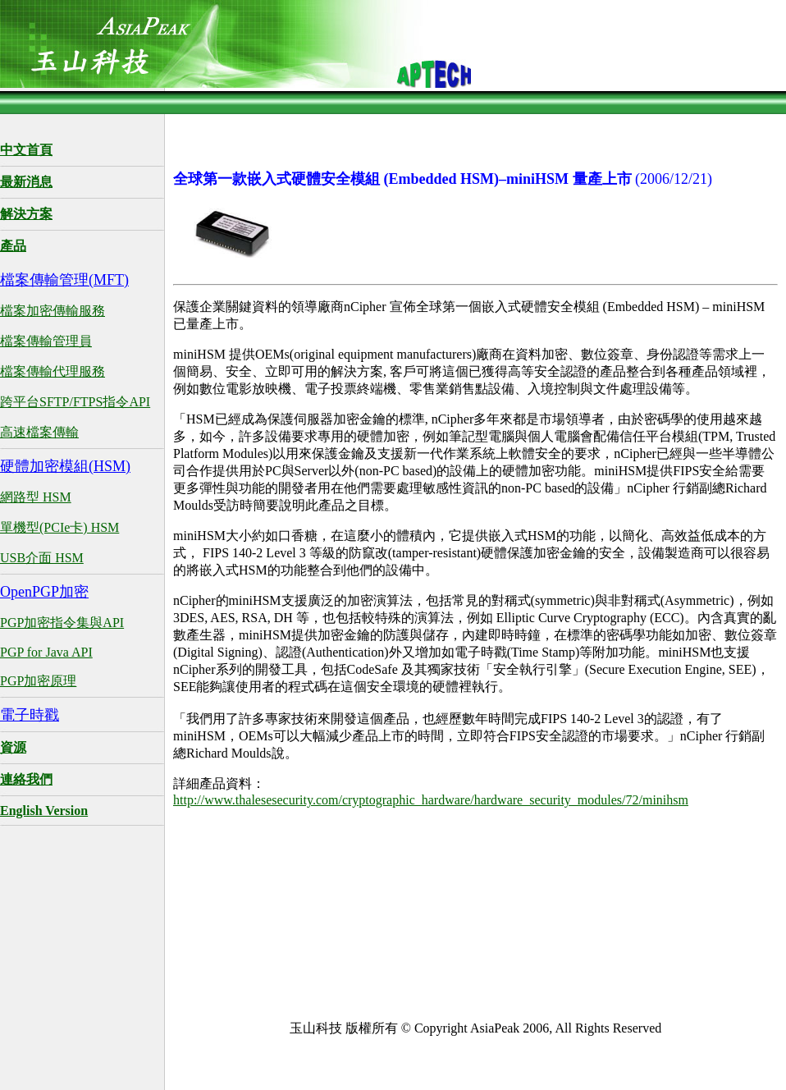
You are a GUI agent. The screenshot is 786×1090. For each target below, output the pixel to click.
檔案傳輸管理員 (46, 341)
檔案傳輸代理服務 (52, 371)
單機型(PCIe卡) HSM (59, 527)
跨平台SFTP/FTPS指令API (75, 402)
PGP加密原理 (38, 681)
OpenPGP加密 (44, 592)
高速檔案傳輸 (39, 432)
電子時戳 (29, 715)
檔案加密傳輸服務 (52, 311)
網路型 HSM (35, 497)
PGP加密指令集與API (62, 623)
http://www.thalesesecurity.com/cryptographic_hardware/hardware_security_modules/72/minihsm (430, 800)
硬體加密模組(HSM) (65, 466)
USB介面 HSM (42, 558)
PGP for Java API (46, 652)
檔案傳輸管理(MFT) (64, 280)
